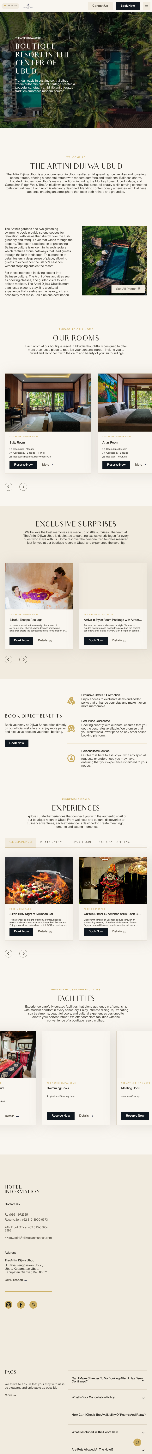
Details (45, 640)
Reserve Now (23, 464)
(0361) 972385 (16, 1215)
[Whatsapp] (33, 1305)
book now (21, 931)
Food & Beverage (52, 842)
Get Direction (16, 1280)
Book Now (127, 6)
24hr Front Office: (26, 1229)
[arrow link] (25, 1280)
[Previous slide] (8, 487)
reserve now (61, 1115)
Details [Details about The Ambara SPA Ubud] (12, 1116)
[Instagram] (8, 1305)
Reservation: (26, 1220)
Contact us (100, 6)
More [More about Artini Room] (140, 464)
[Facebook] (21, 1305)
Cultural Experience (115, 842)
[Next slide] (23, 487)
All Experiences (20, 842)
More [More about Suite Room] (47, 464)
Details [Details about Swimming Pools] (86, 1115)
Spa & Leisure (82, 842)
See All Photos (128, 289)
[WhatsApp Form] (137, 1442)
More (10, 1395)
